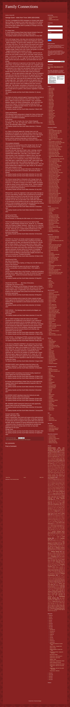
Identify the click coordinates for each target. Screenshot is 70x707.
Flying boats (50, 494)
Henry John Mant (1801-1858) (54, 160)
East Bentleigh (52, 482)
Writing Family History (53, 441)
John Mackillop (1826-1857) (54, 257)
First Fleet (50, 213)
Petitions (50, 397)
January (51, 642)
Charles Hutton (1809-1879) (54, 236)
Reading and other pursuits (53, 19)
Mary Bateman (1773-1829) (54, 176)
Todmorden (50, 596)
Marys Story (56, 544)
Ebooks (50, 380)
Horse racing (51, 417)
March (51, 639)
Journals (50, 390)
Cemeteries (51, 375)
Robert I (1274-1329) (52, 326)
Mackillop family (52, 110)
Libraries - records (55, 535)
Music (50, 264)
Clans (55, 473)
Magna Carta (61, 539)
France (50, 303)
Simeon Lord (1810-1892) (60, 584)
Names (54, 552)
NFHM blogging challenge (53, 429)
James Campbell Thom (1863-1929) (55, 161)
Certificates (61, 469)
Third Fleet (51, 228)
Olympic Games (52, 266)
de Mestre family (52, 124)
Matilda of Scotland (52, 316)
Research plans (51, 401)
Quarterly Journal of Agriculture (57, 567)
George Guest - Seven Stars (55, 657)
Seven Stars (51, 362)
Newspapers (22, 439)
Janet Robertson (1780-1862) (54, 254)
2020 (50, 621)
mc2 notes (50, 546)
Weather (50, 601)
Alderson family (51, 88)
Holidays (50, 18)
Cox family (51, 97)
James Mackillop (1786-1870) (55, 520)
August (51, 634)
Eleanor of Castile (52, 300)
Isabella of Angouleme (53, 307)
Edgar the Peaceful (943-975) (54, 294)
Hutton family (51, 106)
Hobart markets (51, 353)
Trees (55, 596)
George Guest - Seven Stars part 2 (56, 656)
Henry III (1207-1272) (52, 305)
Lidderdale (61, 535)
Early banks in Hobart (54, 654)
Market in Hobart (53, 647)
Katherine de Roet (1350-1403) (54, 312)
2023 (50, 618)
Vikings (50, 275)
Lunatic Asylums (56, 538)
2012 (50, 677)
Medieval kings (51, 318)
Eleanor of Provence (52, 301)
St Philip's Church (50, 588)
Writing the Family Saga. (52, 610)
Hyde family (51, 107)
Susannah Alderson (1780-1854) (54, 193)
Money (49, 551)
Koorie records (51, 534)
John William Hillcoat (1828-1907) (55, 169)
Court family (51, 96)
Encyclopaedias (51, 382)
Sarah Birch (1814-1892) (53, 183)
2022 (50, 620)
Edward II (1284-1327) (53, 296)
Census (58, 469)
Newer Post (8, 477)
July (51, 635)
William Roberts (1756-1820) (54, 203)
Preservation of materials (53, 400)
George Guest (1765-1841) (12, 439)
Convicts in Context (52, 437)
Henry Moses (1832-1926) (53, 250)
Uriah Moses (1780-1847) (53, 196)
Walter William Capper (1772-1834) (55, 197)
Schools (50, 581)
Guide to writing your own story (55, 662)
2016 (50, 628)
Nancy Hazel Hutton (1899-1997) (55, 179)
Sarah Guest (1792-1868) (53, 185)
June (51, 637)
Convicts (50, 212)
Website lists (51, 407)
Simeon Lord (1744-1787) (53, 189)
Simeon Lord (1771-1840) (53, 190)
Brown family (51, 93)
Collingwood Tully (52, 239)
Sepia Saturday (51, 430)
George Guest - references (54, 670)
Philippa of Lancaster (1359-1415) (55, 325)
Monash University (61, 550)
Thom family (51, 120)
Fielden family (51, 100)
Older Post (41, 477)
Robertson (49, 572)
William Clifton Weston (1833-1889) (55, 198)
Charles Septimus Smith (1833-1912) (55, 146)
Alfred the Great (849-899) (53, 292)
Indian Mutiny (51, 253)
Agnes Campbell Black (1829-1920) (55, 130)
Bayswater (49, 462)
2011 (50, 679)
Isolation (60, 518)
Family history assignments (54, 428)
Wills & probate (51, 408)
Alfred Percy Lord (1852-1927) (54, 133)
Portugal (56, 566)
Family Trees (50, 493)
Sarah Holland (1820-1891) (54, 186)
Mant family (51, 111)
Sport (61, 586)
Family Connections (21, 6)
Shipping (62, 582)
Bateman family (51, 89)
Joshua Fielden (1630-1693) (54, 171)
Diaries (50, 378)
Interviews (50, 389)
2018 (50, 625)
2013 (50, 676)
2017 (50, 626)
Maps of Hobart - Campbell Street (56, 646)
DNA (48, 482)
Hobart (19, 439)
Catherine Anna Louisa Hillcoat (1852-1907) (56, 142)
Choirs (62, 472)
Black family (51, 92)
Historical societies (52, 387)
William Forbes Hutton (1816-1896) (55, 200)
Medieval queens (52, 321)
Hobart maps (50, 512)
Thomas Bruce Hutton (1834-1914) (55, 273)
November (52, 631)
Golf (49, 416)
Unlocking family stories (53, 405)
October (51, 632)
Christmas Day (50, 473)
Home (25, 477)
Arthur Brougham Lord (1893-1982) (55, 141)
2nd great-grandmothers (60, 450)
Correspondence (52, 376)
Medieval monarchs (52, 319)
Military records (51, 394)
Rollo (53, 572)
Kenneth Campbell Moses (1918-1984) (56, 172)
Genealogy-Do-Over (52, 386)
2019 (50, 623)
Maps (50, 393)
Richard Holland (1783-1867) (54, 180)
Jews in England (52, 255)
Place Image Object (52, 565)
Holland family (51, 104)
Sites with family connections (54, 330)
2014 (50, 674)
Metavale (50, 284)
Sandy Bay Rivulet (52, 360)
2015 (50, 673)
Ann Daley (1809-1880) (53, 134)
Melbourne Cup (51, 261)
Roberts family (51, 117)
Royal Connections (52, 328)
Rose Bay (56, 572)
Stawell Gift (53, 589)
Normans (50, 322)
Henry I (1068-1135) (52, 304)
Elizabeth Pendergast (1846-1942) (55, 149)
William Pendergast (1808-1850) (54, 201)
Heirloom (63, 504)
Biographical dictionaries (53, 369)
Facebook (50, 383)
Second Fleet (51, 224)
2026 (50, 615)
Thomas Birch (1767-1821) (53, 194)
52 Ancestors (51, 129)
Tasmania (49, 591)
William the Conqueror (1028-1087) (55, 334)
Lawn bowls (61, 534)
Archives (50, 368)
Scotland (50, 329)
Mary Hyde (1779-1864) (53, 178)
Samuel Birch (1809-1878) (53, 271)
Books (50, 373)
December (52, 629)
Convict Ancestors (52, 209)
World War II (53, 608)
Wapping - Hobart (53, 659)
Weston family (51, 121)
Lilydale (58, 536)
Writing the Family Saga (53, 442)
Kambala (54, 530)
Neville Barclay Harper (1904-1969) (55, 265)
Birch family (51, 91)
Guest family (51, 102)
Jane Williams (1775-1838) (53, 164)
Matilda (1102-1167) (52, 314)
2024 (50, 617)
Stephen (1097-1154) (59, 589)
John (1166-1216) (62, 523)
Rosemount (51, 285)
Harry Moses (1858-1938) (53, 247)
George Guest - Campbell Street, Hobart (57, 660)
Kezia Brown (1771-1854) (53, 174)
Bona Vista (51, 281)
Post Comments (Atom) (14, 479)
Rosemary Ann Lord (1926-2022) (55, 269)
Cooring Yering (50, 478)
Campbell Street (52, 342)
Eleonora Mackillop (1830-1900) (54, 148)
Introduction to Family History (54, 438)
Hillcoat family (51, 103)
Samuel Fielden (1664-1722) (54, 182)
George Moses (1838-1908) (54, 155)
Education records (55, 483)
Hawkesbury (56, 504)
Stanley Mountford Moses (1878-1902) (56, 272)
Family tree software (52, 385)
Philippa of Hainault (52, 323)
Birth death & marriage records (54, 371)
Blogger (39, 700)
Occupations (60, 558)
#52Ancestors (51, 425)
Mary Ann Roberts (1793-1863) (54, 175)
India (50, 251)
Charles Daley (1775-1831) (53, 145)
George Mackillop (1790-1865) (54, 153)
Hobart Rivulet (61, 512)
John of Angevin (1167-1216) (54, 310)
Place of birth (51, 268)
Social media (51, 404)
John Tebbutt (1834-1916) (55, 528)
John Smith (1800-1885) (53, 168)
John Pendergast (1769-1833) (54, 167)
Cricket (50, 243)
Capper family (51, 95)
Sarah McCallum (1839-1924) (54, 187)
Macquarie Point (52, 356)
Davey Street (51, 344)
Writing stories (51, 409)
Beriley (50, 280)
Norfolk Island (54, 557)
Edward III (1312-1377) (53, 297)
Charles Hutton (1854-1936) (54, 237)
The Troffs (50, 287)
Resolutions (61, 568)
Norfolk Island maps (61, 557)
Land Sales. (56, 534)
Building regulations (52, 341)
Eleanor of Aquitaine (57, 485)
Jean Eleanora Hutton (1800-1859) (55, 165)
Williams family (51, 122)
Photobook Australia (56, 564)
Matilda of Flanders (52, 315)
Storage (49, 590)
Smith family (51, 118)
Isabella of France (52, 308)
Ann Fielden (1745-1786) (53, 136)
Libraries (50, 391)
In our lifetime (61, 514)
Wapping (56, 600)
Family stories (52, 492)
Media (62, 546)
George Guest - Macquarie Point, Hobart (57, 664)
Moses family (51, 114)
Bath (62, 461)
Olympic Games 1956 (53, 420)
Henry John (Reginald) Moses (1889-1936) (56, 158)
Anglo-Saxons (51, 293)
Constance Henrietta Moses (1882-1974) (56, 240)
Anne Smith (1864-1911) (53, 137)
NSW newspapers (27, 439)
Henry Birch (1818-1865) (53, 248)
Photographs (51, 398)
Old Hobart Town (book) (53, 359)
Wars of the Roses (52, 333)
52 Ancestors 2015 (52, 426)
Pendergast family (52, 115)
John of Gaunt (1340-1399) (53, 311)
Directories (51, 379)
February (51, 640)
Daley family (51, 99)
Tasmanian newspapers (53, 363)
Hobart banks (51, 352)
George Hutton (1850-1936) (54, 152)
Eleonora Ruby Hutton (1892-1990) (55, 244)
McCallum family (52, 113)
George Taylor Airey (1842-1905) (55, 246)
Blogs (50, 372)
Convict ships (51, 210)
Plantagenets (50, 566)
